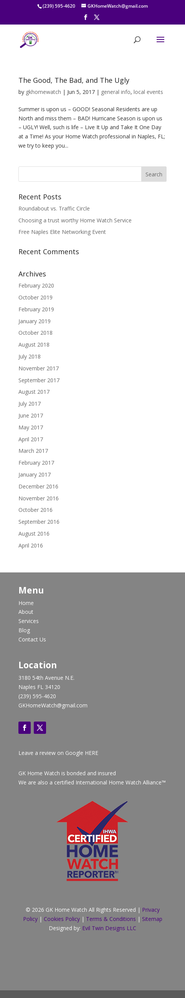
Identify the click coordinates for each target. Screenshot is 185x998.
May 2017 (30, 427)
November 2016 (38, 498)
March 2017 (33, 450)
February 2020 (36, 285)
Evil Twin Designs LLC (109, 928)
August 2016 (34, 533)
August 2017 (34, 391)
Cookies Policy (62, 918)
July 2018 (29, 356)
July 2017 (29, 403)
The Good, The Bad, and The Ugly (73, 80)
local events (148, 91)
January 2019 (34, 321)
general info (115, 91)
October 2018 (35, 332)
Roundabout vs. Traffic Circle (54, 208)
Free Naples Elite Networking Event (62, 231)
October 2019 (35, 297)
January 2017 (34, 474)
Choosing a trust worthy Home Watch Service (75, 220)
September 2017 (38, 380)
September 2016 (38, 521)
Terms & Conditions (111, 918)
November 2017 (38, 368)
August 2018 (34, 344)
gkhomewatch (43, 91)
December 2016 (38, 486)
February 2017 (36, 462)
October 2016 (35, 509)
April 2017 (30, 439)
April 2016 (30, 545)
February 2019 (36, 309)
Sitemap (151, 918)
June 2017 (30, 415)
